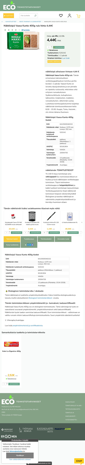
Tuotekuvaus (29, 239)
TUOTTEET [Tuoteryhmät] (8, 16)
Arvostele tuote (63, 239)
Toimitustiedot (46, 239)
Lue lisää (65, 58)
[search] (35, 14)
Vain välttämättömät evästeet (20, 459)
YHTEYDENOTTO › (71, 420)
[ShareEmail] (26, 245)
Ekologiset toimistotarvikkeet (40, 298)
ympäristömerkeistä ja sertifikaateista (27, 325)
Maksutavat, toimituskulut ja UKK (39, 463)
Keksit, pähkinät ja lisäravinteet (30, 21)
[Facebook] (32, 245)
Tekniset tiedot (12, 239)
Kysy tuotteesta (12, 245)
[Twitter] (30, 245)
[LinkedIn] (28, 245)
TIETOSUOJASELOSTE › (72, 409)
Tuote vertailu (54, 61)
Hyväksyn (20, 455)
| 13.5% (58, 36)
